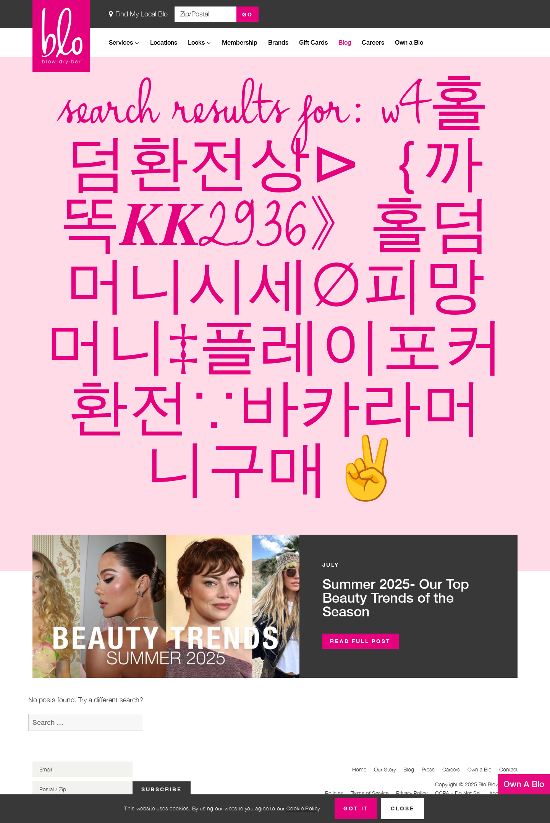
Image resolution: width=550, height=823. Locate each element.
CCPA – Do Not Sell (458, 793)
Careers (373, 42)
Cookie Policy (303, 808)
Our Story (385, 769)
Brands (278, 42)
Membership (239, 42)
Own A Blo (523, 784)
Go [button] (247, 14)
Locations (163, 42)
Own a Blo (409, 42)
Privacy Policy (411, 793)
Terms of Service (369, 793)
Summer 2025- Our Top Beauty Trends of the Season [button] (395, 597)
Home (359, 769)
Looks (196, 42)
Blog (344, 42)
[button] (360, 641)
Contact (508, 769)
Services (121, 42)
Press (428, 769)
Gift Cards (313, 42)
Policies (334, 793)
